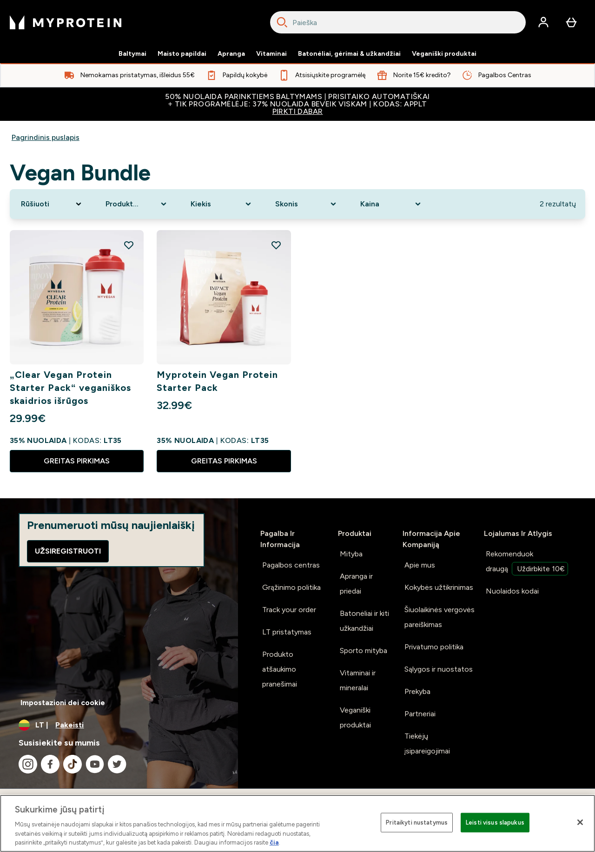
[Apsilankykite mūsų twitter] (117, 764)
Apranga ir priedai (356, 583)
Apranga (231, 54)
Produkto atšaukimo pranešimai (279, 669)
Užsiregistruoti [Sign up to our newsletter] (68, 551)
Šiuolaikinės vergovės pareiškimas (439, 617)
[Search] (282, 22)
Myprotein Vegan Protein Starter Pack (217, 381)
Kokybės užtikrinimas (438, 587)
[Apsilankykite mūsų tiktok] (72, 764)
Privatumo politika (433, 646)
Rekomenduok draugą (527, 562)
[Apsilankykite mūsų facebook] (50, 764)
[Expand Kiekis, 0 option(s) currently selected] (221, 204)
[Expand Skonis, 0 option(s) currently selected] (306, 204)
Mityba (351, 553)
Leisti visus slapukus (495, 822)
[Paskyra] (543, 22)
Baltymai (132, 54)
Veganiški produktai (444, 54)
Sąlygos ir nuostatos (438, 669)
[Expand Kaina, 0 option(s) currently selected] (391, 204)
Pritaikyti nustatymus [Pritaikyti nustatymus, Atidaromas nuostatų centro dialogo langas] (417, 822)
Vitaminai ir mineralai (358, 680)
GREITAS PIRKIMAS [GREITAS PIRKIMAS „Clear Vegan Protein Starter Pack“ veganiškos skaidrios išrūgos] (77, 460)
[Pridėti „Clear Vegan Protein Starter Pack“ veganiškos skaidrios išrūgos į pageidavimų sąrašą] (129, 245)
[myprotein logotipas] (65, 22)
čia (274, 842)
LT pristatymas (286, 631)
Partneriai (420, 713)
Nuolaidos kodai (512, 591)
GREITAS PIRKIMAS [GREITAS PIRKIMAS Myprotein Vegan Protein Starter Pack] (224, 460)
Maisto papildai (182, 54)
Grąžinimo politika (291, 587)
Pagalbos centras (291, 565)
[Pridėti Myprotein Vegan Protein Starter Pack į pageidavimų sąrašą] (276, 245)
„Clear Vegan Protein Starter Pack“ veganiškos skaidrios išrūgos (70, 387)
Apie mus (419, 565)
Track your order (289, 609)
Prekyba (417, 691)
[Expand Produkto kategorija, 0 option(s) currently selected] (136, 204)
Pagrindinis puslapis (45, 137)
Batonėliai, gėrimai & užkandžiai (349, 54)
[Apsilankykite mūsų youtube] (95, 764)
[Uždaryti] (580, 822)
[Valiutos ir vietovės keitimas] (119, 725)
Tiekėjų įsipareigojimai (427, 743)
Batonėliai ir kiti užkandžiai (364, 621)
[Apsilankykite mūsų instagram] (28, 764)
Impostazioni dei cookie (62, 702)
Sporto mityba (363, 650)
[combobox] (398, 22)
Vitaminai (271, 54)
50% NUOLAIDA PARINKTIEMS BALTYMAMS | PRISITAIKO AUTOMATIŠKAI (297, 104)
